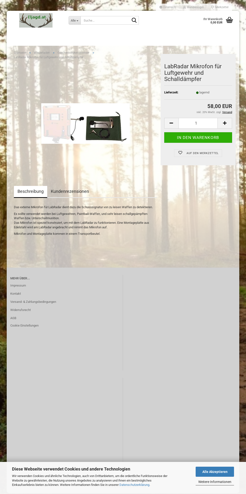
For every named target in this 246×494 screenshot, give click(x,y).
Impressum (18, 286)
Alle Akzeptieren (215, 472)
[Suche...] (75, 20)
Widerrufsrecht (20, 310)
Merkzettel (219, 7)
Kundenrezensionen (70, 192)
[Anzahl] (198, 124)
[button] (168, 7)
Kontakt (15, 294)
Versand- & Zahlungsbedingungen (33, 302)
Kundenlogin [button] (193, 7)
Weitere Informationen (214, 482)
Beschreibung (31, 192)
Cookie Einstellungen (24, 326)
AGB (13, 319)
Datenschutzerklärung (134, 485)
